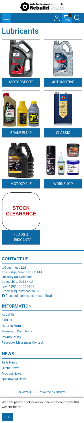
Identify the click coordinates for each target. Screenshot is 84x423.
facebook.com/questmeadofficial (27, 296)
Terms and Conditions (17, 331)
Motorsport (21, 82)
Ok (7, 417)
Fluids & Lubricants (21, 237)
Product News (12, 373)
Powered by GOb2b (52, 392)
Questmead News (14, 379)
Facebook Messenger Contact (22, 342)
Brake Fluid (21, 133)
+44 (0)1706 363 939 (18, 286)
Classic (63, 133)
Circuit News (10, 368)
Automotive (63, 82)
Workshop (63, 184)
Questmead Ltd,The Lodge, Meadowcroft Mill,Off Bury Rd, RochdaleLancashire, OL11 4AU (22, 274)
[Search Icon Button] (77, 18)
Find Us (7, 320)
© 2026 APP (26, 392)
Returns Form (11, 325)
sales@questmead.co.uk (20, 291)
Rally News (9, 362)
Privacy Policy (11, 337)
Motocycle (21, 184)
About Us (8, 314)
